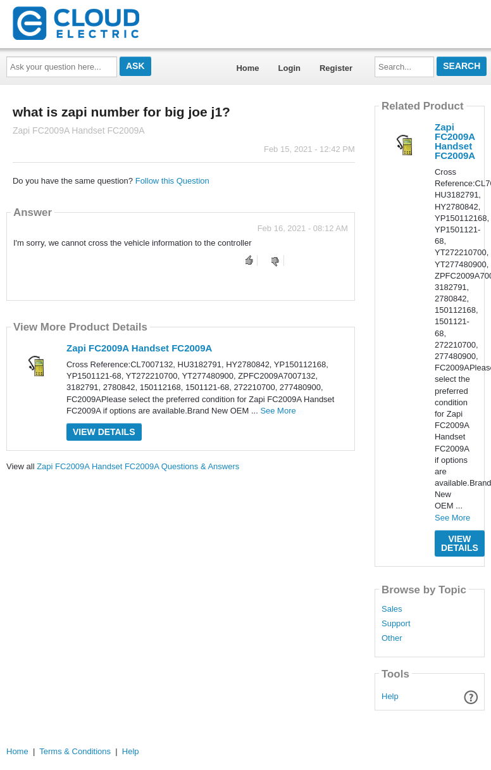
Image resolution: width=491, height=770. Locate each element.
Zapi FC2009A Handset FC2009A (139, 348)
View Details (104, 432)
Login (289, 68)
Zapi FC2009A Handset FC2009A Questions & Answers (138, 466)
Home (247, 68)
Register (336, 68)
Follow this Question (172, 181)
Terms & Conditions (75, 751)
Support (396, 623)
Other (392, 638)
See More (277, 410)
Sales (392, 609)
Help (390, 696)
